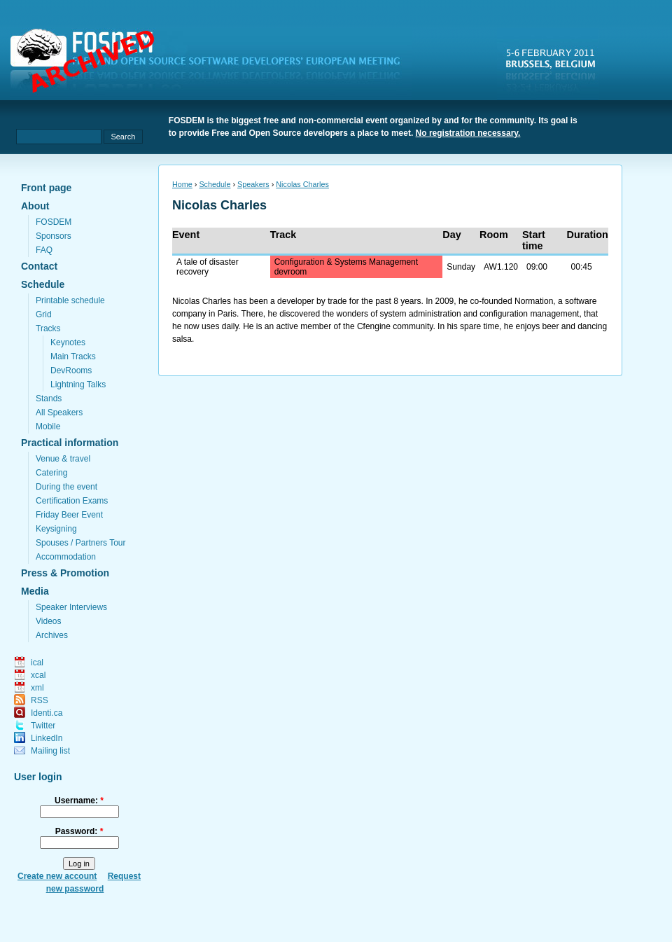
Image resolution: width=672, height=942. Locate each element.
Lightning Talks (78, 384)
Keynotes (67, 342)
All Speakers (59, 412)
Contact (39, 266)
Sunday (461, 267)
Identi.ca (46, 713)
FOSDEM (53, 222)
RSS (39, 700)
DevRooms (71, 370)
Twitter (43, 725)
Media (35, 591)
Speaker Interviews (71, 607)
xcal (38, 675)
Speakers (253, 184)
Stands (49, 398)
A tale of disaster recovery (207, 267)
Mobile (48, 426)
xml (37, 688)
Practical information (69, 442)
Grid (44, 314)
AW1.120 (501, 267)
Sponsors (53, 236)
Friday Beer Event (69, 515)
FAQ (44, 250)
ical (37, 662)
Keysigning (56, 529)
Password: (79, 831)
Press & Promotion (65, 573)
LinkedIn (46, 738)
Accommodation (66, 557)
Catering (51, 473)
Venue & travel (63, 459)
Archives (52, 635)
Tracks (48, 328)
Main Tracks (73, 356)
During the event (66, 487)
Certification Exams (72, 501)
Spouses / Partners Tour (81, 543)
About (35, 206)
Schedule (42, 284)
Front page (46, 187)
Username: (79, 800)
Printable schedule (70, 300)
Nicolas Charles (302, 184)
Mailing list (50, 751)
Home (182, 184)
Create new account (57, 876)
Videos (48, 621)
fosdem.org (213, 63)
